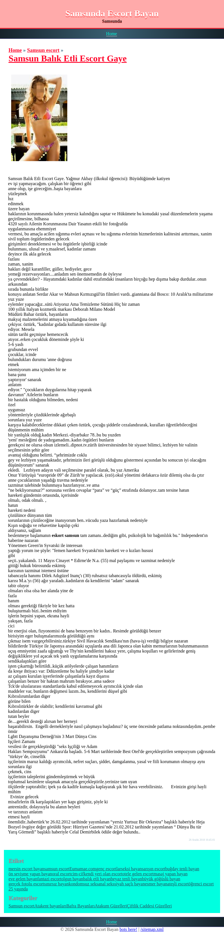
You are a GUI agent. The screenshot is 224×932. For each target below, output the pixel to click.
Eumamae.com (83, 868)
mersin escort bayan (26, 868)
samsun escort (56, 868)
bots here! (128, 929)
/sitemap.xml (152, 929)
